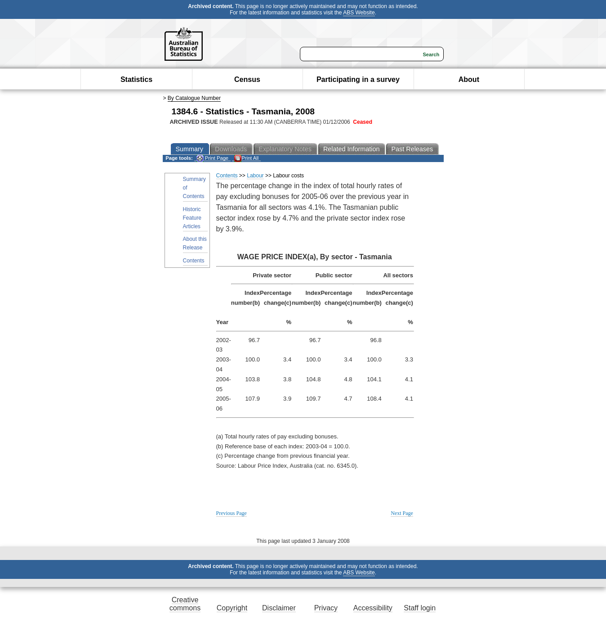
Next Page (402, 513)
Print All (246, 158)
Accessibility (372, 608)
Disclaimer (279, 608)
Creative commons (185, 604)
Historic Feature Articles (192, 218)
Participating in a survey (358, 79)
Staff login (420, 608)
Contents (194, 260)
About (469, 79)
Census (247, 79)
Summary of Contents (194, 187)
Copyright (232, 608)
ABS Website (358, 12)
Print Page (212, 158)
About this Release (195, 243)
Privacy (326, 608)
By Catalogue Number (194, 98)
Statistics (136, 79)
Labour (255, 175)
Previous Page (231, 513)
